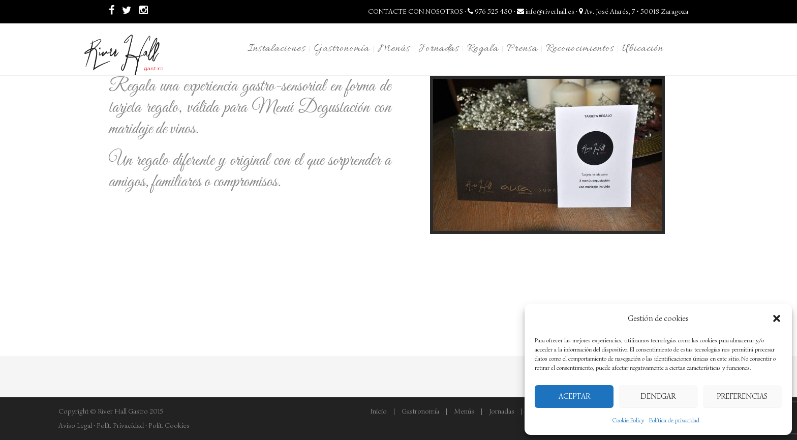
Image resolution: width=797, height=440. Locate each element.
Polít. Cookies (169, 425)
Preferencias (742, 396)
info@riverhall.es (545, 11)
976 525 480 (490, 11)
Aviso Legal (75, 425)
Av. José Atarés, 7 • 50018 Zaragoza (633, 11)
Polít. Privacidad (120, 425)
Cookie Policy (628, 420)
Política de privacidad (674, 420)
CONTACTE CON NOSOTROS (415, 11)
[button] (777, 318)
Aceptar (574, 396)
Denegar (658, 396)
